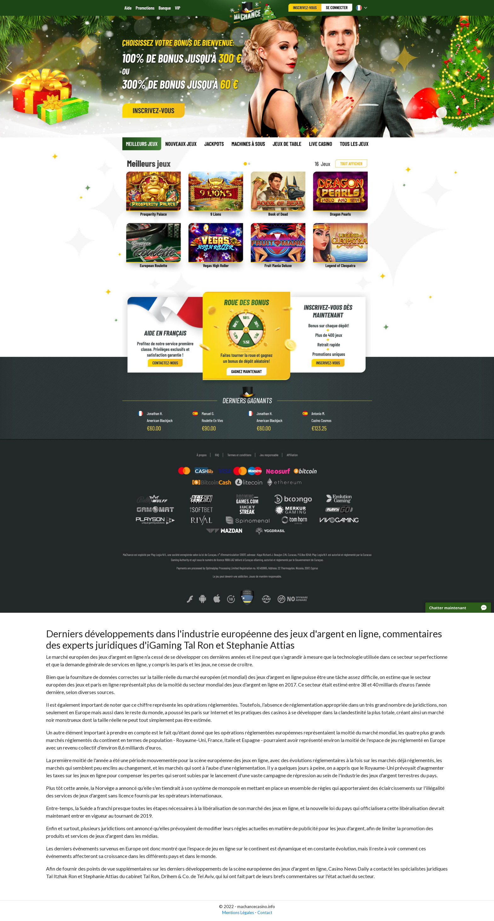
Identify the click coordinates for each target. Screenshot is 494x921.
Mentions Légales (238, 912)
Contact (264, 912)
